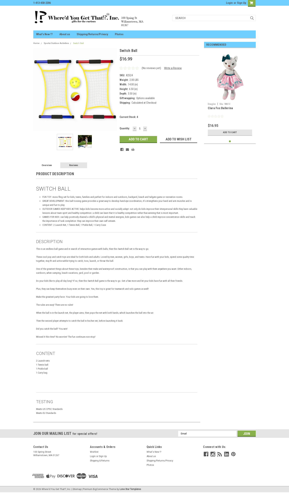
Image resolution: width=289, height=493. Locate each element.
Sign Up (241, 2)
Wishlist (94, 452)
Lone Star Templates (130, 489)
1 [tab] (230, 141)
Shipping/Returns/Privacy (92, 34)
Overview (47, 165)
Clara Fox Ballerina (220, 108)
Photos (119, 34)
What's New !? (44, 34)
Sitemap (77, 489)
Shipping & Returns (100, 460)
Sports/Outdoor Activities (56, 43)
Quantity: (125, 128)
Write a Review (173, 68)
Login (229, 2)
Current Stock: (129, 116)
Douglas (212, 104)
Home (36, 43)
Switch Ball (78, 43)
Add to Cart (229, 132)
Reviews (73, 165)
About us (64, 34)
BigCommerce (100, 489)
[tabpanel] (230, 94)
